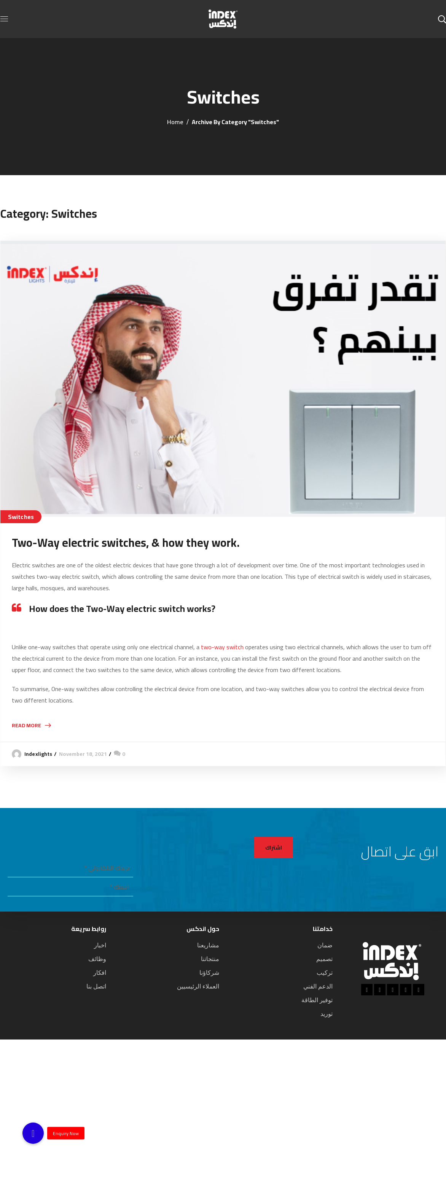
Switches (21, 516)
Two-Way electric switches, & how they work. (126, 542)
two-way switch (221, 647)
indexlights (38, 754)
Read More (26, 725)
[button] (442, 19)
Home (175, 122)
